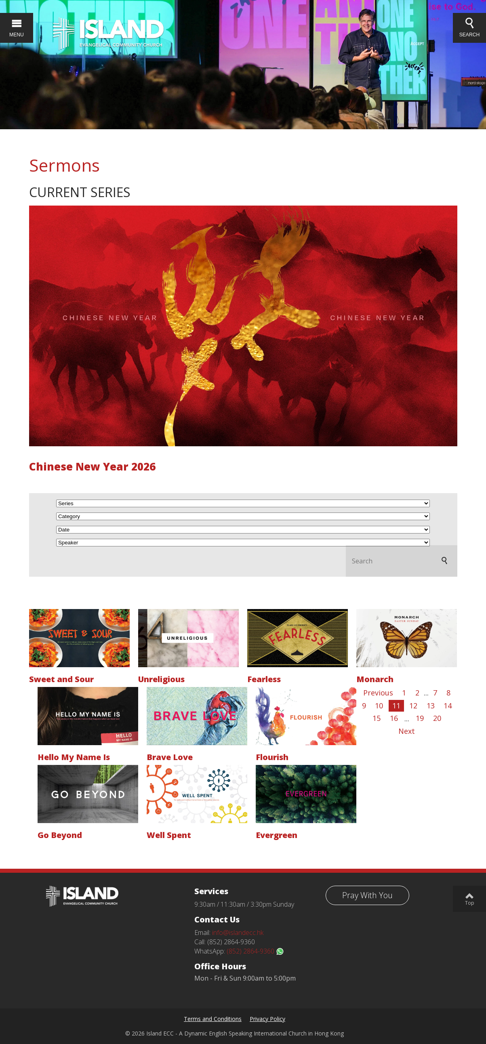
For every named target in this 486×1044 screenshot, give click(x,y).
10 (379, 705)
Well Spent (169, 835)
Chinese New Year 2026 (92, 466)
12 (413, 705)
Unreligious (161, 679)
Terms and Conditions (213, 1019)
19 (420, 718)
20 (437, 718)
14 (448, 705)
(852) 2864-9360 (255, 951)
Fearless (264, 679)
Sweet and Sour (61, 679)
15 (376, 718)
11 (396, 705)
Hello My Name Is (74, 757)
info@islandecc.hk (237, 932)
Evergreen (276, 835)
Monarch (374, 679)
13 (431, 705)
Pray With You (367, 895)
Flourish (272, 757)
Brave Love (170, 757)
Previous (378, 692)
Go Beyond (60, 835)
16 (394, 718)
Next (406, 731)
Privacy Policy (267, 1019)
